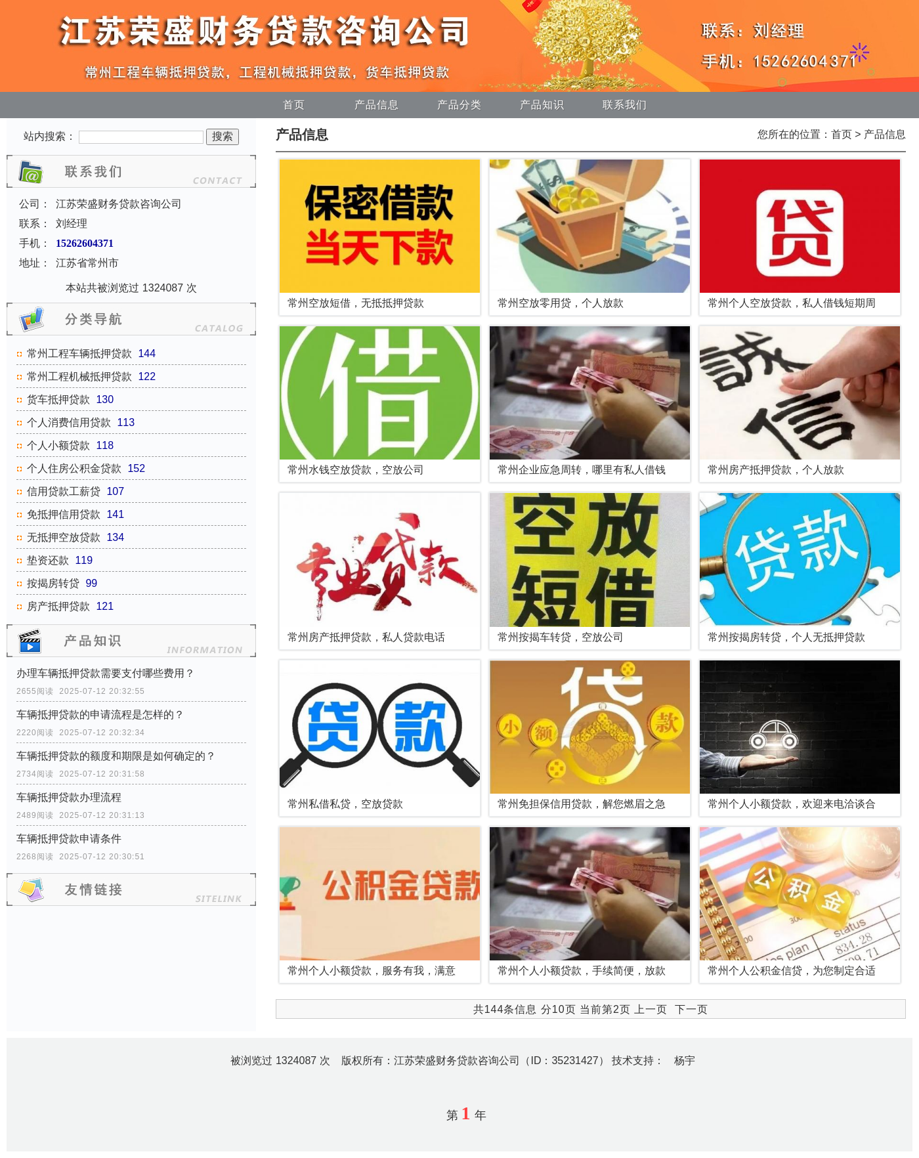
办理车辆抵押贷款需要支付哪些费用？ (105, 673)
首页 (294, 104)
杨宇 (684, 1060)
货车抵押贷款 (58, 399)
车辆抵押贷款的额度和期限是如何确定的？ (116, 755)
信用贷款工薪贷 (63, 491)
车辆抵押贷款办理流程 (68, 797)
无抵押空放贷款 (63, 537)
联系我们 (625, 104)
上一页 (651, 1009)
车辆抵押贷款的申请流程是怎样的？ (100, 714)
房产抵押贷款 (58, 606)
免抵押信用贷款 (63, 514)
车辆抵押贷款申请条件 (68, 838)
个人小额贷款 (58, 445)
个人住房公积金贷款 (74, 468)
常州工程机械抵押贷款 (79, 376)
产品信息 (376, 104)
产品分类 (459, 104)
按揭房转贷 (53, 583)
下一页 (691, 1009)
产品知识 (542, 104)
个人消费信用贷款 (69, 422)
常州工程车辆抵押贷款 (79, 353)
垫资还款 (48, 560)
